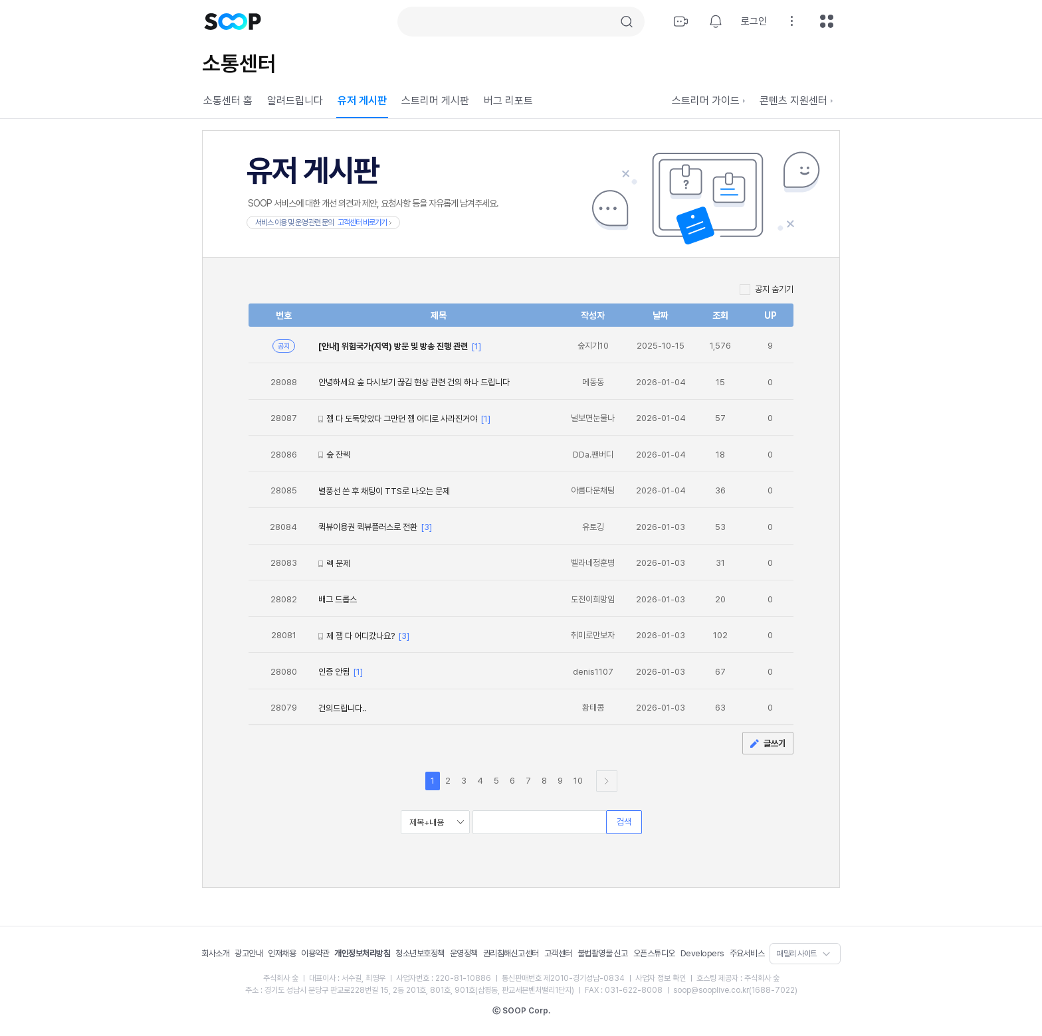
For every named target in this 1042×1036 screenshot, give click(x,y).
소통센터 (239, 63)
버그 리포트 (508, 100)
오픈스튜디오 (654, 953)
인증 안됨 (334, 672)
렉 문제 (338, 563)
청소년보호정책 (420, 953)
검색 (626, 22)
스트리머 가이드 (708, 100)
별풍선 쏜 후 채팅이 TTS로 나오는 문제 (384, 491)
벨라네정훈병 (593, 563)
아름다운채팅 (593, 490)
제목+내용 (426, 822)
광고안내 (248, 953)
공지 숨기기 (774, 289)
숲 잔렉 (338, 455)
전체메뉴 (826, 21)
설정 (792, 21)
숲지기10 (593, 346)
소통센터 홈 (228, 100)
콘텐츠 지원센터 (796, 100)
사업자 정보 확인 (660, 978)
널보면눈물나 (593, 418)
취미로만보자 (593, 635)
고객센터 (558, 953)
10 (578, 781)
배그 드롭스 (337, 599)
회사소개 (215, 953)
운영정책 (464, 953)
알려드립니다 (295, 100)
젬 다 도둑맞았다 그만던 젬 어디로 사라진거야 (401, 419)
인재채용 (282, 953)
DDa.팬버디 (593, 455)
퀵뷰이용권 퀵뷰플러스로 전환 (367, 527)
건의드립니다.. (342, 708)
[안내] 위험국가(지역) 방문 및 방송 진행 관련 (393, 346)
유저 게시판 (362, 100)
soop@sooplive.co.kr (711, 990)
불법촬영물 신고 (602, 953)
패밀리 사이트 (797, 953)
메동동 (593, 382)
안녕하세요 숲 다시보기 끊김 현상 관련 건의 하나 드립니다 (414, 382)
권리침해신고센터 (511, 953)
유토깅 (593, 527)
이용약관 (315, 953)
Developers (702, 953)
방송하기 (681, 21)
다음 (606, 781)
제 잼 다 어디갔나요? (360, 636)
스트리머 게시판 (435, 100)
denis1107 (593, 672)
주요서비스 (747, 953)
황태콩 (593, 708)
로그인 (754, 21)
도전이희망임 (593, 599)
